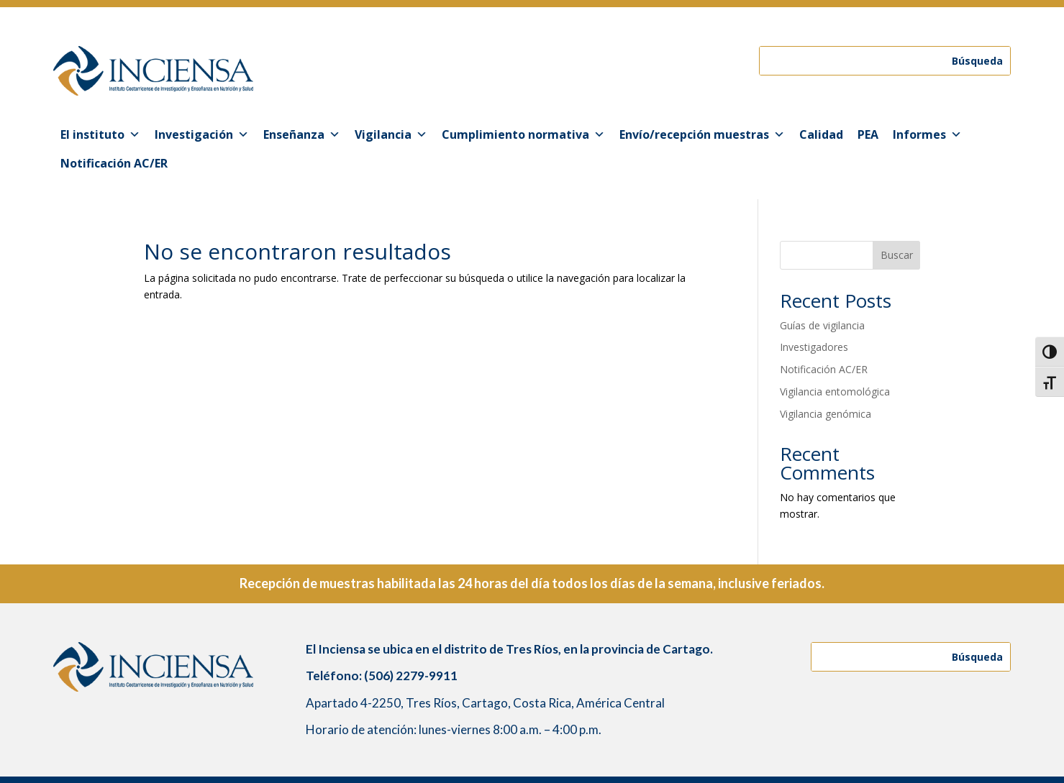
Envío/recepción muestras (702, 134)
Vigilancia (391, 134)
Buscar (897, 255)
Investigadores (814, 347)
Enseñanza (301, 134)
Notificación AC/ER (114, 163)
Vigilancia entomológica (835, 391)
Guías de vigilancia (822, 325)
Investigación (202, 134)
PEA (868, 134)
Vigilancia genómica (825, 414)
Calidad (821, 134)
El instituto (100, 134)
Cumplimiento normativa (523, 134)
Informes (927, 134)
